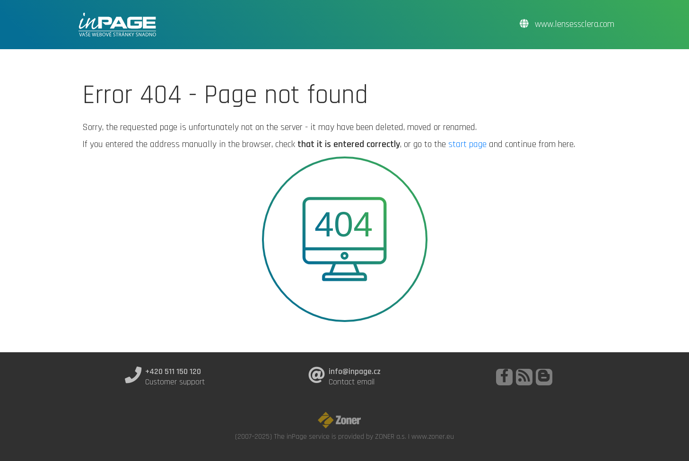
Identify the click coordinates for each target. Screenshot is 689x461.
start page (467, 144)
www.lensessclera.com (567, 24)
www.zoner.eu (432, 436)
